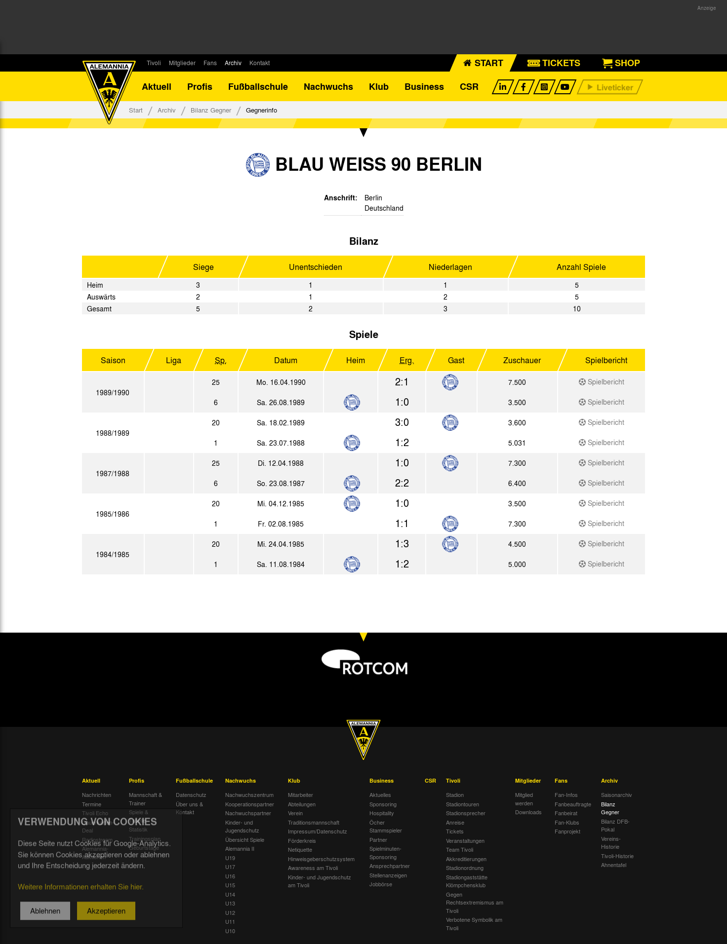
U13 (230, 903)
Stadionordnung (465, 867)
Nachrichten (96, 794)
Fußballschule (258, 86)
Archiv (233, 62)
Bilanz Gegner (211, 109)
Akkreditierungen (466, 859)
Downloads (528, 812)
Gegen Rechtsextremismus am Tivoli (474, 902)
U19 (230, 858)
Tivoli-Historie (617, 856)
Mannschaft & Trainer (145, 799)
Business (424, 86)
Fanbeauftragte (573, 804)
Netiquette (300, 849)
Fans (210, 62)
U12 (230, 912)
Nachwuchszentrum (249, 794)
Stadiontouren (462, 804)
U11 (230, 921)
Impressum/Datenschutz (317, 831)
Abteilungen (302, 804)
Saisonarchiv (616, 794)
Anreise (455, 822)
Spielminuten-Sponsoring (385, 852)
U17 (230, 866)
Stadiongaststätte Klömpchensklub (466, 881)
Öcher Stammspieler (385, 826)
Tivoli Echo (95, 813)
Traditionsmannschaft (313, 822)
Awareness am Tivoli (313, 867)
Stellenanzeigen (388, 875)
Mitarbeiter (300, 794)
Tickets (455, 831)
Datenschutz (191, 794)
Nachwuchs (328, 86)
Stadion (455, 794)
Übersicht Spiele (244, 839)
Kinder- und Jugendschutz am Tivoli (319, 881)
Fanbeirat (566, 813)
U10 (230, 931)
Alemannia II (239, 848)
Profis (199, 86)
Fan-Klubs (567, 822)
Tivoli (154, 62)
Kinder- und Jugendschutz (242, 826)
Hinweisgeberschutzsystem (321, 859)
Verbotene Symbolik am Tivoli (474, 923)
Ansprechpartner (389, 865)
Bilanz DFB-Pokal (615, 825)
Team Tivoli (459, 849)
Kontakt (259, 62)
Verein (295, 813)
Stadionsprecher (465, 813)
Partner (378, 839)
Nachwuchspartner (248, 813)
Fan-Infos (566, 794)
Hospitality (381, 813)
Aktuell (156, 86)
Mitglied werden (524, 799)
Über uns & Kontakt (189, 808)
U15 (230, 885)
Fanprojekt (567, 831)
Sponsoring (383, 804)
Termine (91, 804)
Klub (379, 86)
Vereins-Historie (611, 842)
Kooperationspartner (249, 804)
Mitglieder (182, 62)
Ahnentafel (613, 864)
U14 (230, 894)
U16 (230, 876)
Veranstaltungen (465, 840)
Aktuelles (380, 794)
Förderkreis (302, 840)
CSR (469, 86)
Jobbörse (380, 884)
